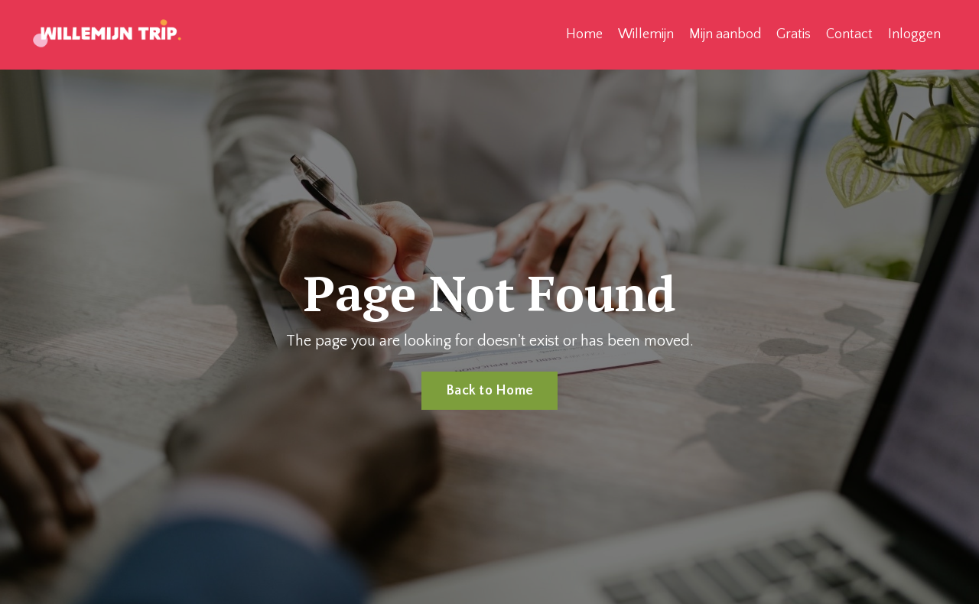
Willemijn (646, 34)
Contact (849, 34)
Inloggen (914, 34)
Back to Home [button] (489, 390)
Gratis (793, 34)
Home (584, 34)
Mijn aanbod (725, 34)
